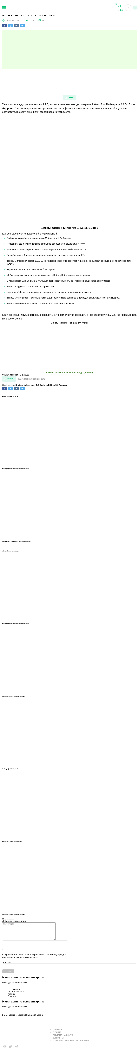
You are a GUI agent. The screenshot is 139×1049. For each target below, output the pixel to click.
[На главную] (51, 7)
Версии (12, 1015)
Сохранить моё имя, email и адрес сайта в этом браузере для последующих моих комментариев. (34, 955)
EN (121, 11)
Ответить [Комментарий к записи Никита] (12, 996)
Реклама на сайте (63, 1035)
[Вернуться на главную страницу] (24, 1035)
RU (121, 7)
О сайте (57, 1032)
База (4, 1015)
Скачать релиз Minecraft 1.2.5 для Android (69, 323)
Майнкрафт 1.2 (46, 314)
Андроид (63, 385)
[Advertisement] (69, 49)
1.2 (37, 385)
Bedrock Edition (47, 385)
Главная (57, 1029)
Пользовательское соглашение (71, 1040)
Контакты (58, 1038)
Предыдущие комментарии (14, 982)
